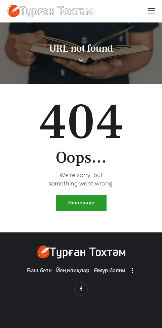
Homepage (81, 203)
